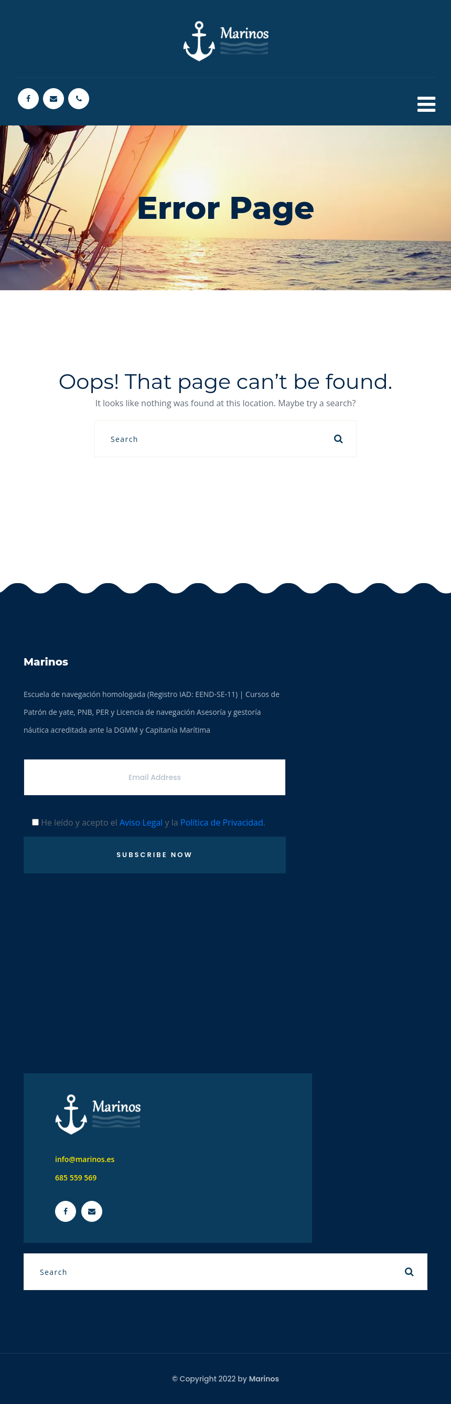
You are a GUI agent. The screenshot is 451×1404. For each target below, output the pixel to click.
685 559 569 (75, 1178)
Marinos (264, 1379)
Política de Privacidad (221, 822)
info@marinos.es (84, 1159)
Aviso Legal (141, 822)
